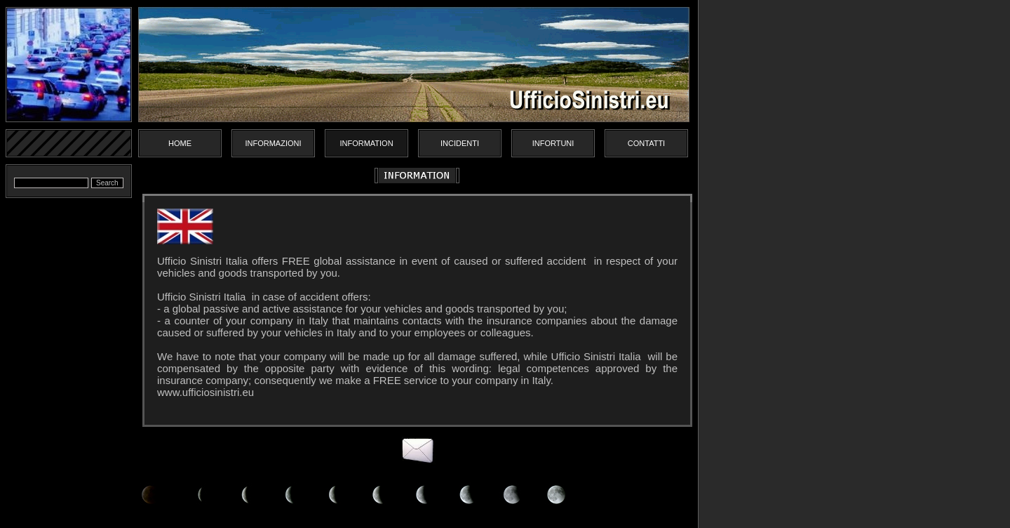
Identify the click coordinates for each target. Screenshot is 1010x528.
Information (366, 143)
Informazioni (273, 143)
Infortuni (553, 143)
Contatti (646, 143)
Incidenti (459, 143)
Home (179, 143)
